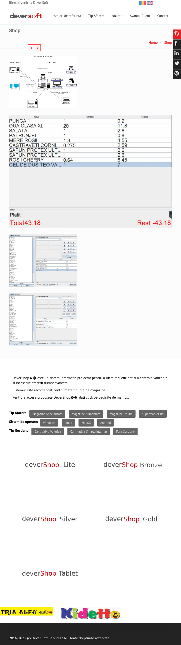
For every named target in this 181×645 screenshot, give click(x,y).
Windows (49, 423)
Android (105, 423)
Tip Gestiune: (19, 430)
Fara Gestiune (125, 431)
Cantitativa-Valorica (47, 431)
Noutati (117, 16)
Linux (68, 423)
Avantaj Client (140, 16)
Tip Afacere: (18, 412)
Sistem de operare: (23, 421)
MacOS (86, 423)
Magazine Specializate (47, 414)
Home (153, 42)
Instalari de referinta (66, 16)
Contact (162, 16)
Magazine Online (121, 414)
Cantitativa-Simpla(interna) (88, 431)
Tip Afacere (96, 16)
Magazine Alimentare (86, 414)
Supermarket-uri (153, 414)
